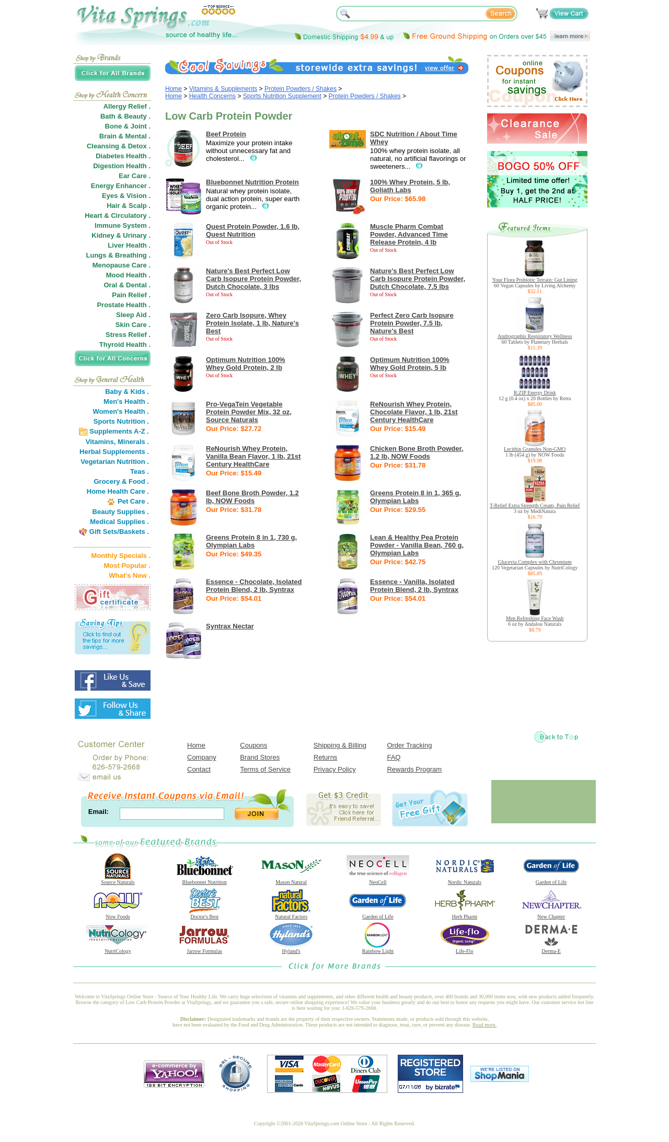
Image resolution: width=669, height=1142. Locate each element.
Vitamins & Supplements (223, 88)
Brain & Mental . (125, 136)
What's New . (130, 575)
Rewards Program (414, 769)
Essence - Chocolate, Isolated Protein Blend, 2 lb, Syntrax (254, 585)
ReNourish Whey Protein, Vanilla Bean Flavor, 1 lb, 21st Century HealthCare (253, 456)
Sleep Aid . (133, 315)
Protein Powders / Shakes (300, 88)
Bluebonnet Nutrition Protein (252, 182)
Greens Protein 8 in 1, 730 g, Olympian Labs (251, 541)
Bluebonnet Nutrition (204, 880)
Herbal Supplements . (114, 452)
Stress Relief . (128, 335)
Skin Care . (133, 325)
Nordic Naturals (464, 880)
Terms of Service (265, 769)
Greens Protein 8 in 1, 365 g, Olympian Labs (415, 497)
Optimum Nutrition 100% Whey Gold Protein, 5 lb (409, 363)
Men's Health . (126, 401)
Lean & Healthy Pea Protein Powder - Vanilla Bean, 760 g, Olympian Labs (417, 545)
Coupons (253, 745)
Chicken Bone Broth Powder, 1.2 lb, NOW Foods (416, 452)
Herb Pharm (464, 914)
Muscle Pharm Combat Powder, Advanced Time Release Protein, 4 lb (409, 234)
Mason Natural (291, 880)
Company (201, 757)
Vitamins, (101, 442)
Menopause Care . (122, 265)
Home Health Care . (118, 491)
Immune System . (123, 225)
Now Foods (117, 914)
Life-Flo (464, 948)
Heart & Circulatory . (118, 215)
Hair (113, 205)
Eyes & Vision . (126, 196)
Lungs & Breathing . (118, 255)
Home (173, 88)
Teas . (139, 471)
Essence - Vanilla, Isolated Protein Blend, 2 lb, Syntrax (414, 585)
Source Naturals (117, 880)
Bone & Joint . (128, 126)
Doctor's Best (204, 914)
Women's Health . (121, 411)
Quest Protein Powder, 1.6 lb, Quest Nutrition (252, 230)
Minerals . (133, 442)
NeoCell (378, 880)
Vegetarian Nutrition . (114, 461)
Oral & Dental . (127, 285)
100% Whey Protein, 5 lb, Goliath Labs (410, 186)
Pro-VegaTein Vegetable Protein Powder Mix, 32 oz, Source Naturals (249, 412)
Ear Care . (135, 176)
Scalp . (140, 205)
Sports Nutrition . (121, 421)
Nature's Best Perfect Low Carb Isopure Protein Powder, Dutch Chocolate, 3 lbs (253, 278)
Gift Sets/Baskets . (119, 531)
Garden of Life (551, 880)
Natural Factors (291, 914)
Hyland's (291, 948)
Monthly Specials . (121, 556)
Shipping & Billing (340, 745)
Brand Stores (260, 757)
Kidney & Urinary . (121, 235)
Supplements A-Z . (119, 431)
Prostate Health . (124, 305)
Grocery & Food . (121, 481)
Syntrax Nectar (230, 626)
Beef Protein (226, 134)
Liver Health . (129, 245)
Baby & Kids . (127, 391)
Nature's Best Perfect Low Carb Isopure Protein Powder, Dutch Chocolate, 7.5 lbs (417, 278)
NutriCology (117, 948)
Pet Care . (133, 501)
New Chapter (551, 914)
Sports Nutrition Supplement (282, 96)
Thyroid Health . (125, 344)
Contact (199, 769)
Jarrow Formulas (204, 948)
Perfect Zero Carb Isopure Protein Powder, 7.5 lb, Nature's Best (412, 323)
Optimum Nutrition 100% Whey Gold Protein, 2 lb (245, 363)
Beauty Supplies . (121, 512)
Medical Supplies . (119, 522)
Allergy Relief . (127, 106)
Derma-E (551, 948)
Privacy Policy (335, 769)
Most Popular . (127, 565)
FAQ (393, 757)
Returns (326, 757)
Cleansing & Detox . (119, 146)
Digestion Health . (122, 166)
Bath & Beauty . (125, 116)
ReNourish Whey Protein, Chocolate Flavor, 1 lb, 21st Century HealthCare (414, 412)
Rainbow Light (378, 948)
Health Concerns (212, 96)
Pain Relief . (131, 295)
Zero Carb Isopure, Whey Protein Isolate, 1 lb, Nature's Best (252, 323)
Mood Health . (128, 275)
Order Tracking (409, 745)
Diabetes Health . (123, 156)
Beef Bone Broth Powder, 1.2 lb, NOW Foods (252, 497)
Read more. (484, 1025)
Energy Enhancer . (121, 186)
